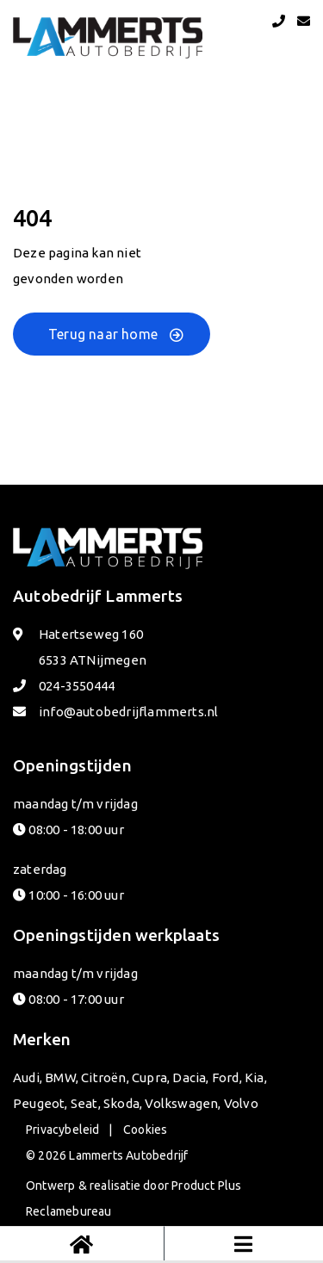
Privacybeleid (63, 1129)
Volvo (241, 1103)
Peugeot (39, 1103)
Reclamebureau (69, 1211)
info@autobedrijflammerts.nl (128, 711)
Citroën (103, 1077)
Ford (225, 1077)
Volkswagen (181, 1103)
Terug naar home (103, 334)
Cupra (149, 1077)
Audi (26, 1077)
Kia (254, 1077)
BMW (60, 1077)
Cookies (145, 1129)
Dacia (189, 1077)
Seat (84, 1103)
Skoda (121, 1103)
